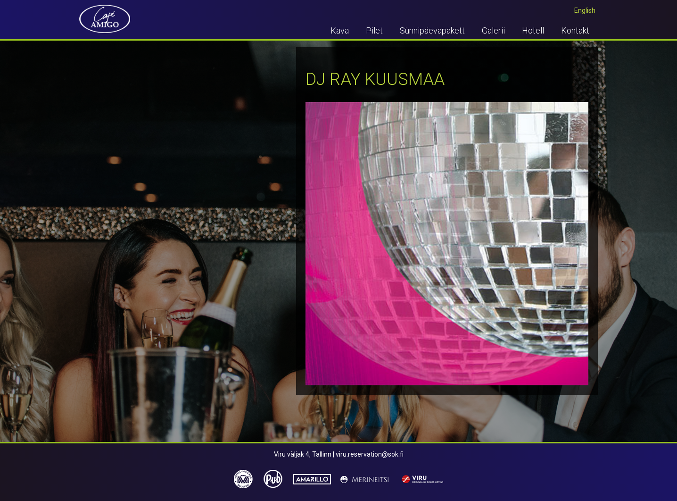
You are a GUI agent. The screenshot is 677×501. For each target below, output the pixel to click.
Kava (339, 30)
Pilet (374, 30)
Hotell (533, 30)
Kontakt (575, 30)
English (584, 10)
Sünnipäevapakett (432, 30)
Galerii (493, 30)
